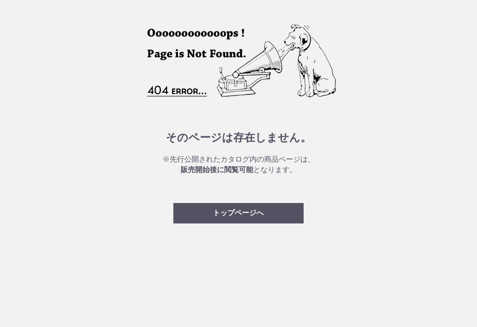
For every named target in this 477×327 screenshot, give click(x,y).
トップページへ (238, 212)
